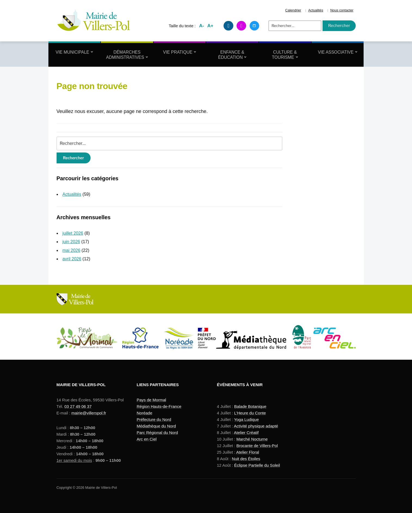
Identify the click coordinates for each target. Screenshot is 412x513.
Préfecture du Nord (154, 419)
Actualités (315, 10)
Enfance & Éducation (231, 55)
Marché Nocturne (252, 439)
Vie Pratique (178, 52)
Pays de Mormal (151, 400)
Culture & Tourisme (284, 55)
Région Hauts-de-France (159, 406)
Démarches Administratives (125, 55)
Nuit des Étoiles (246, 458)
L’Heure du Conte (250, 413)
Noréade (145, 413)
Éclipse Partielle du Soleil (257, 465)
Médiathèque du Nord (156, 426)
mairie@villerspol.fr (89, 413)
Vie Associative (336, 52)
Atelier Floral (247, 452)
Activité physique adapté (256, 426)
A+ (210, 25)
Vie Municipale (72, 52)
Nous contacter (341, 10)
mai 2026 (71, 250)
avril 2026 (72, 258)
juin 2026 (71, 241)
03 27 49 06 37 (78, 406)
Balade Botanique (250, 406)
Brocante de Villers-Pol (257, 445)
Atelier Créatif (246, 432)
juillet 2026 (73, 233)
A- (201, 25)
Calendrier (293, 10)
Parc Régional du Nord (157, 432)
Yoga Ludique (246, 419)
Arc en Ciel (147, 439)
